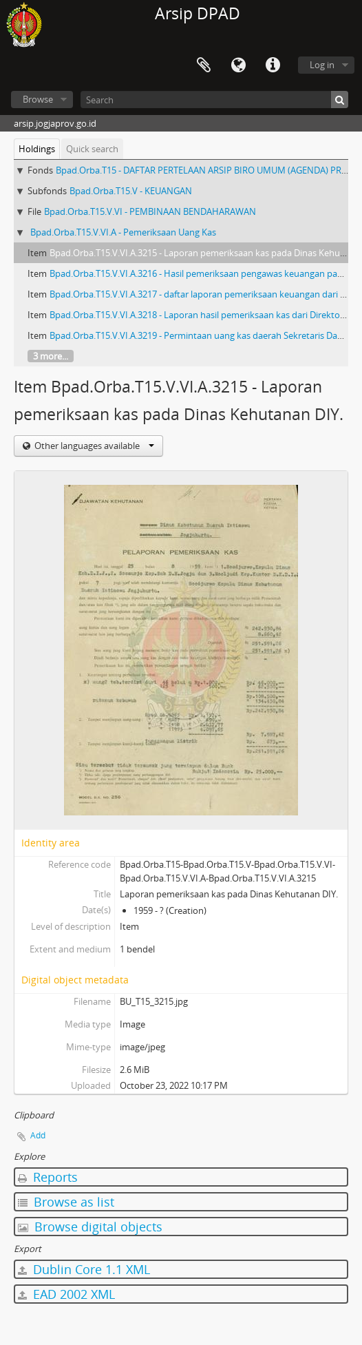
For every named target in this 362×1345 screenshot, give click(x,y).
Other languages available (93, 445)
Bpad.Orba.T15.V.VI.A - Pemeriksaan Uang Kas (123, 232)
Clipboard (204, 65)
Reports (48, 1177)
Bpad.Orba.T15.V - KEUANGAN (131, 191)
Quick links (272, 65)
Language (238, 65)
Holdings (37, 149)
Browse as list (66, 1201)
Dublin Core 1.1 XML (84, 1269)
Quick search (92, 149)
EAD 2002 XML (66, 1294)
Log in (322, 65)
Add (37, 1135)
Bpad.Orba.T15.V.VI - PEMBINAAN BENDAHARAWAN (150, 211)
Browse (38, 99)
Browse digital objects (90, 1226)
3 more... (50, 356)
